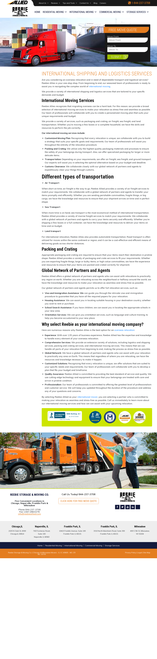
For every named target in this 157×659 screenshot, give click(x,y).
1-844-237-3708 (139, 2)
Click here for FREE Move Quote (78, 501)
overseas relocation (124, 330)
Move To (127, 48)
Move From (127, 38)
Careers (103, 3)
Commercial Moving (111, 12)
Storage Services (138, 12)
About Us (44, 3)
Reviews (55, 3)
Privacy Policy (130, 552)
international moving (99, 86)
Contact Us (85, 3)
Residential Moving (55, 12)
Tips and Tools (70, 3)
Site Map (146, 552)
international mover (87, 396)
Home (37, 12)
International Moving (83, 12)
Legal (139, 552)
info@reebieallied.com (29, 514)
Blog (95, 3)
